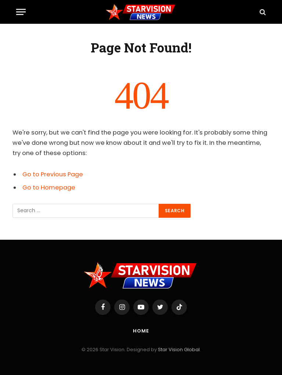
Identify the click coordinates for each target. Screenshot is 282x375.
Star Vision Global (179, 349)
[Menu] (21, 12)
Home (141, 330)
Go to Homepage (48, 187)
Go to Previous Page (52, 174)
